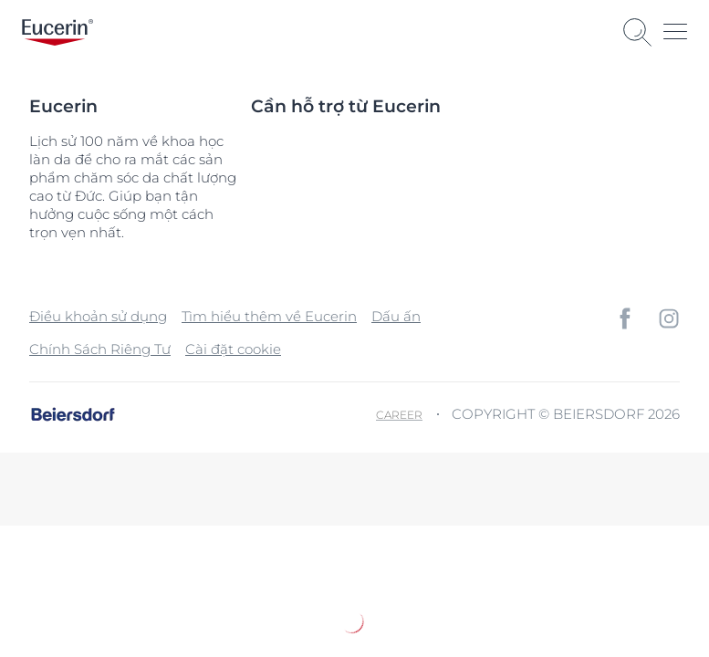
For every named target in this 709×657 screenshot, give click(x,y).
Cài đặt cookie (233, 349)
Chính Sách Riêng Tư (100, 349)
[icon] (625, 318)
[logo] (57, 32)
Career (399, 415)
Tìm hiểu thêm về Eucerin (269, 316)
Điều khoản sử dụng (98, 316)
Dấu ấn (396, 316)
